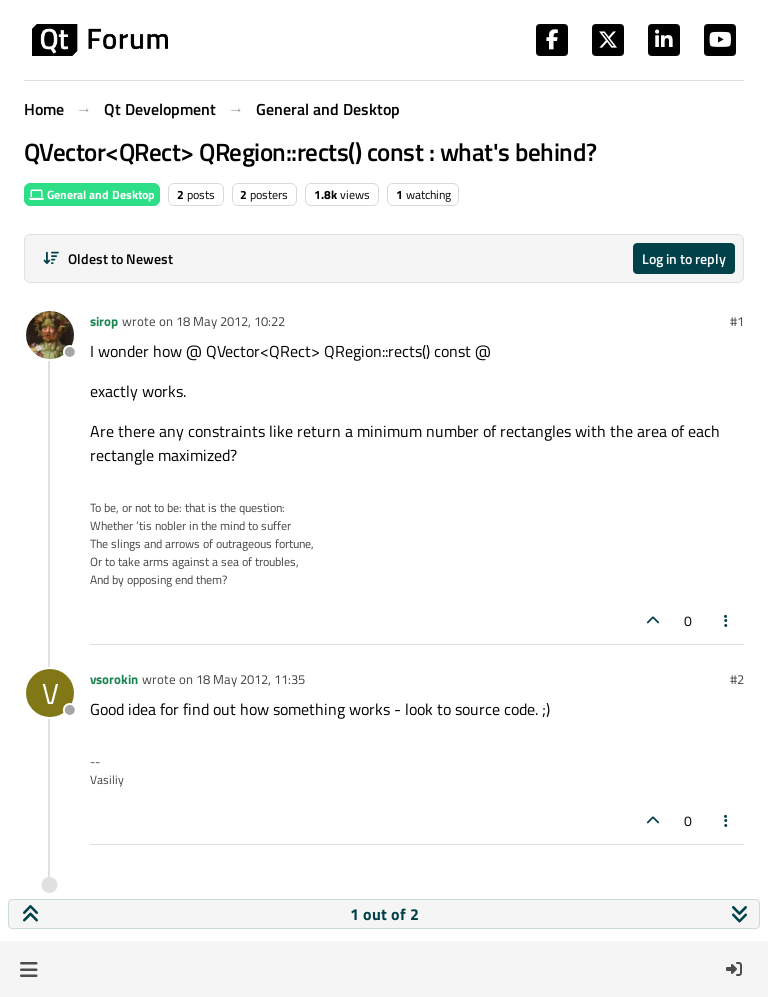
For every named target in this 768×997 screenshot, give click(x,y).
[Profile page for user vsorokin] (50, 693)
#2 (737, 679)
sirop (104, 321)
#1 (737, 321)
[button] (28, 969)
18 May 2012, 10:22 (230, 321)
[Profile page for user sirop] (50, 335)
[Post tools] (727, 620)
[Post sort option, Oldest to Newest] (107, 258)
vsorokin (114, 679)
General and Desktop (92, 194)
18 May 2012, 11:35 (250, 679)
